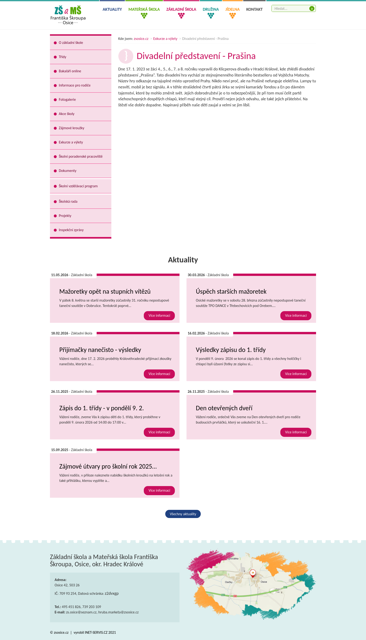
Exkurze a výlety (165, 38)
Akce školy (66, 113)
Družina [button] (211, 9)
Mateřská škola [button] (144, 9)
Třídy (62, 57)
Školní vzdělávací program (78, 186)
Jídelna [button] (232, 9)
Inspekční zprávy (71, 230)
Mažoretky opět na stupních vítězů (105, 291)
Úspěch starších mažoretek (231, 291)
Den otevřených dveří (224, 408)
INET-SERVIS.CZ (96, 632)
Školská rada (68, 201)
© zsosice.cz (59, 632)
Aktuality (112, 9)
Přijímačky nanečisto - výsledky (100, 350)
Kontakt (254, 9)
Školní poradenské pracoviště (80, 156)
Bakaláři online (70, 71)
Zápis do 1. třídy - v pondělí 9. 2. (101, 408)
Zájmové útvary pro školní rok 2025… (108, 466)
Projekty (65, 215)
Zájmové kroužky (71, 128)
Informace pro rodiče (75, 85)
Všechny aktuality (183, 514)
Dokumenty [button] (67, 170)
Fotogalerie (67, 99)
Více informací (159, 315)
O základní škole (71, 42)
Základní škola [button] (181, 9)
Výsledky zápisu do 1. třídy (231, 350)
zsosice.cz (141, 38)
